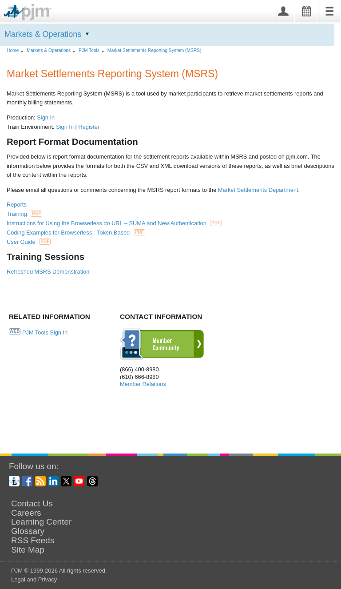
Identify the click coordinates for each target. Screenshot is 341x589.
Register (88, 126)
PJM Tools (89, 50)
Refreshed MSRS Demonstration (48, 271)
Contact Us (32, 503)
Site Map (27, 549)
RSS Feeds (32, 540)
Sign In (46, 117)
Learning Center (41, 521)
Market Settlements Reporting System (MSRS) (154, 50)
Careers (26, 513)
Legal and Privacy (34, 579)
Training (24, 214)
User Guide (29, 242)
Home (13, 50)
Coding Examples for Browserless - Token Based (76, 232)
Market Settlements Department (258, 190)
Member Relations (143, 384)
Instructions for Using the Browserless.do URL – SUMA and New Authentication (114, 223)
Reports (17, 204)
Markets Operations (42, 34)
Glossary (27, 531)
